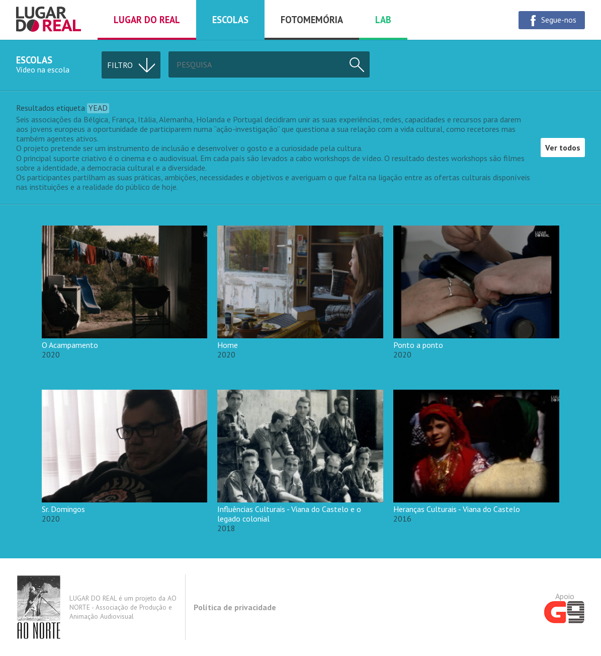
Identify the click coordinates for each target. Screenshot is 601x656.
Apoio (564, 607)
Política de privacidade (235, 607)
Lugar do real (147, 20)
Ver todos (562, 147)
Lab (383, 20)
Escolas (230, 20)
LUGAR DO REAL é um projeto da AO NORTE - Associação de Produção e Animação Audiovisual (96, 607)
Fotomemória (312, 20)
